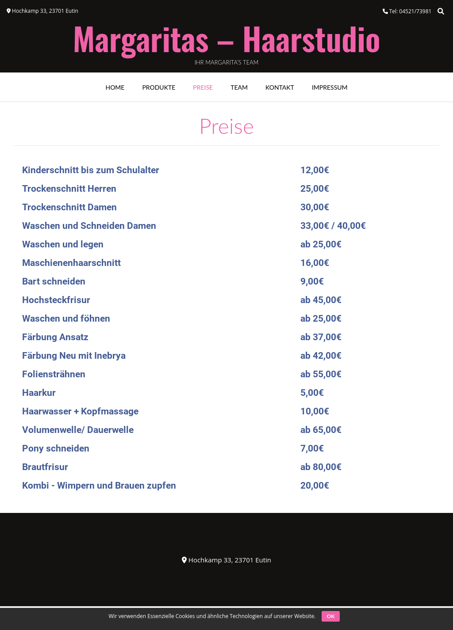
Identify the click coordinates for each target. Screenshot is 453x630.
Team (239, 87)
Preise (203, 87)
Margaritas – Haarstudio (226, 38)
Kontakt (279, 87)
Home (114, 87)
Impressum (330, 87)
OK (331, 616)
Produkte (158, 87)
